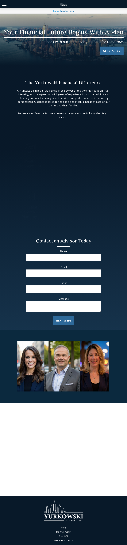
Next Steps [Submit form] (63, 320)
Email (63, 267)
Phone (63, 283)
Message (63, 298)
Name (63, 251)
